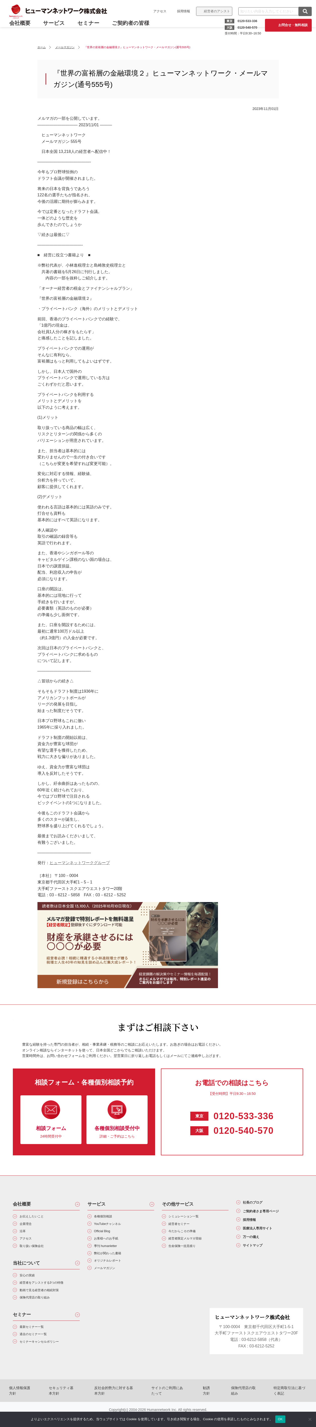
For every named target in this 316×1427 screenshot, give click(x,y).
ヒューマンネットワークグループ (80, 863)
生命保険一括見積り (187, 1253)
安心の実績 (30, 1284)
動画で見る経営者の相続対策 (46, 1302)
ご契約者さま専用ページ (269, 1214)
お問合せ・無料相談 (290, 25)
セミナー (91, 27)
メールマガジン (109, 1280)
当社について (26, 1270)
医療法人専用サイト (264, 1235)
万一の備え (255, 1246)
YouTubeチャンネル (113, 1226)
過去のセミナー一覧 (38, 1351)
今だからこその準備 (187, 1235)
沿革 (24, 1235)
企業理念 (28, 1226)
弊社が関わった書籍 (113, 1262)
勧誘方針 (209, 1405)
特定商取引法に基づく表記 (288, 1405)
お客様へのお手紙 (111, 1244)
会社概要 (22, 1204)
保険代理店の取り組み (40, 1311)
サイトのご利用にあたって (170, 1405)
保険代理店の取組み (241, 1405)
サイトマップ (257, 1257)
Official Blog (105, 1235)
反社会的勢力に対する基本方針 (114, 1405)
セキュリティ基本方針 (62, 1405)
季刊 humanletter (110, 1253)
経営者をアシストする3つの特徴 (49, 1293)
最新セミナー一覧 (36, 1342)
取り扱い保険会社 (36, 1253)
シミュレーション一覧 (189, 1217)
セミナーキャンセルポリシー (46, 1359)
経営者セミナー (183, 1226)
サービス (57, 27)
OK (280, 1419)
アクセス (157, 11)
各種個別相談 (107, 1217)
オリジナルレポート (113, 1271)
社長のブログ (257, 1203)
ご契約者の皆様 (133, 27)
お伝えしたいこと (36, 1217)
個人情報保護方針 (21, 1405)
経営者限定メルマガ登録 (191, 1244)
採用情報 (180, 11)
